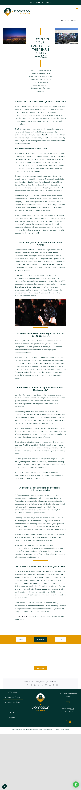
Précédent (65, 20)
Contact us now (21, 616)
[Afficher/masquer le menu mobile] (77, 8)
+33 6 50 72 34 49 (44, 2)
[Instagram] (70, 721)
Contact (13, 717)
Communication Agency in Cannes (49, 729)
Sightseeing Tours (13, 702)
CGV (13, 712)
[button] (76, 784)
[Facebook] (66, 721)
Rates (13, 707)
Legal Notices (65, 729)
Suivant (73, 20)
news (72, 708)
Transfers (13, 692)
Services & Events (13, 697)
